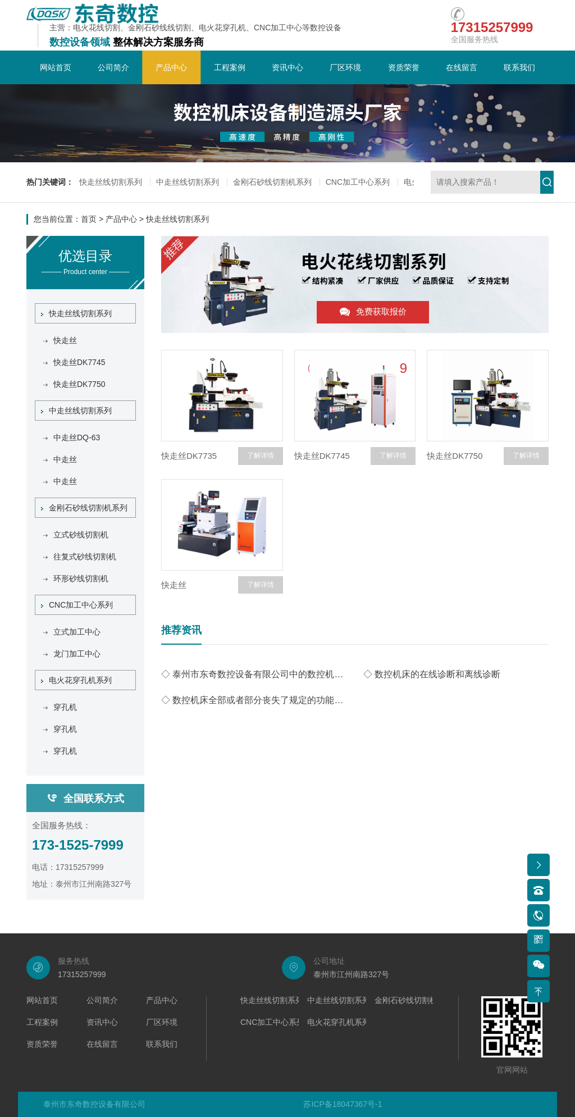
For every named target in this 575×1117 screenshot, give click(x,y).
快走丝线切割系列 (110, 181)
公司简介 (113, 67)
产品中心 (171, 67)
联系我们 (519, 67)
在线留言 (461, 67)
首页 (89, 219)
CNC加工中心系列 (358, 181)
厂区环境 (345, 67)
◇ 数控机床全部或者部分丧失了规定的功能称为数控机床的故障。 (253, 700)
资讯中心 (287, 67)
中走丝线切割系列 (187, 181)
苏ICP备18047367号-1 (342, 1104)
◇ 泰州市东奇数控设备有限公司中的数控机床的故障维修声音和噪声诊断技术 (253, 674)
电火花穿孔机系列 (76, 680)
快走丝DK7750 (454, 456)
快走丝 (173, 585)
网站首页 (55, 67)
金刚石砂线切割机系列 (272, 181)
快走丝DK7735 (189, 456)
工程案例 (229, 67)
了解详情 (260, 455)
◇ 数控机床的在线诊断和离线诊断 (431, 674)
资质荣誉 (403, 67)
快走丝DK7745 (322, 456)
